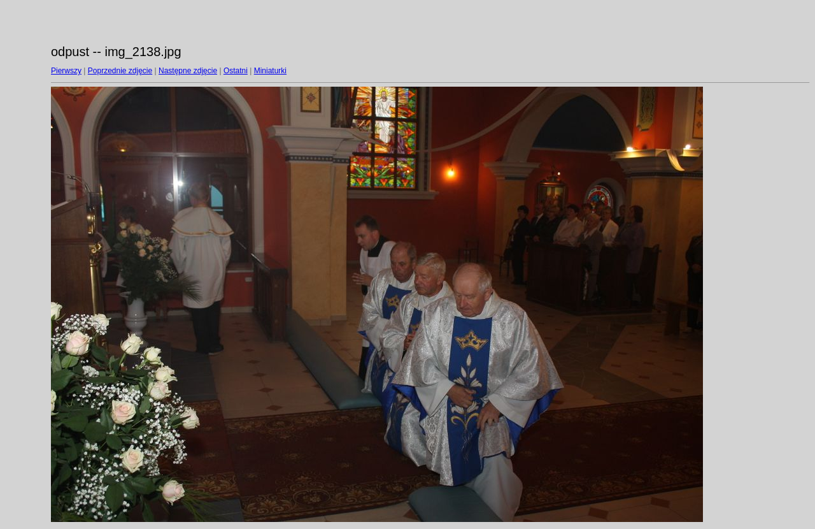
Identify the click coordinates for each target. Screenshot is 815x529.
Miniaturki (270, 70)
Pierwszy (66, 70)
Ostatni (235, 70)
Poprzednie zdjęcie (120, 70)
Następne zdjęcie (188, 70)
